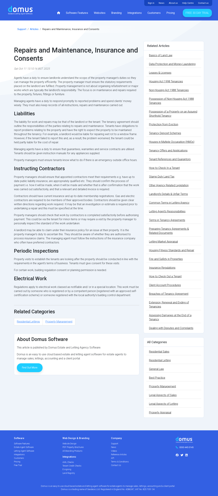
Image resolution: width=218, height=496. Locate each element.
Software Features (77, 12)
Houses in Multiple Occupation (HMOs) (171, 141)
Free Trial (18, 465)
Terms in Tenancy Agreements (167, 220)
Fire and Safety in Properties (166, 259)
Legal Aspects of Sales (163, 395)
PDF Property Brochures (73, 447)
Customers (154, 12)
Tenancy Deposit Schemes (165, 133)
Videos (114, 451)
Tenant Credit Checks (72, 466)
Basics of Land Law (160, 55)
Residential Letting (160, 360)
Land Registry (69, 473)
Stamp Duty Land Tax (161, 176)
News (161, 3)
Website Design (69, 443)
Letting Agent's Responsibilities (167, 211)
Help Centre (188, 3)
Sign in (151, 3)
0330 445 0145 (186, 447)
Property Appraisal (160, 412)
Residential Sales (159, 351)
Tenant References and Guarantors (170, 159)
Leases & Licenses (160, 72)
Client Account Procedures (165, 285)
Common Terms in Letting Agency (169, 202)
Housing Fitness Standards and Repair (171, 250)
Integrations (134, 12)
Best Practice (157, 377)
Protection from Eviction (163, 124)
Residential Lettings (28, 321)
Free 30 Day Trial (197, 12)
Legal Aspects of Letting (163, 403)
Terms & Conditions (120, 462)
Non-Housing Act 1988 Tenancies (169, 90)
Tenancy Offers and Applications (168, 150)
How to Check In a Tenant (164, 168)
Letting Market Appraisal (163, 241)
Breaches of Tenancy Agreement (168, 293)
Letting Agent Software (24, 451)
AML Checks (68, 462)
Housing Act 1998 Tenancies (166, 81)
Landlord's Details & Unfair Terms (168, 194)
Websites (99, 12)
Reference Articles (119, 454)
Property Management (58, 321)
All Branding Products (72, 451)
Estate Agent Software (24, 447)
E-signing (67, 469)
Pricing (170, 12)
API (112, 458)
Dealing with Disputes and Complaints (171, 328)
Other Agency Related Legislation (169, 185)
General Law (156, 369)
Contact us (203, 3)
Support (21, 29)
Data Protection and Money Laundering (172, 64)
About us (173, 3)
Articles (34, 29)
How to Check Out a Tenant (165, 276)
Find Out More (29, 367)
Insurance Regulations (162, 267)
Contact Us (116, 465)
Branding (116, 12)
